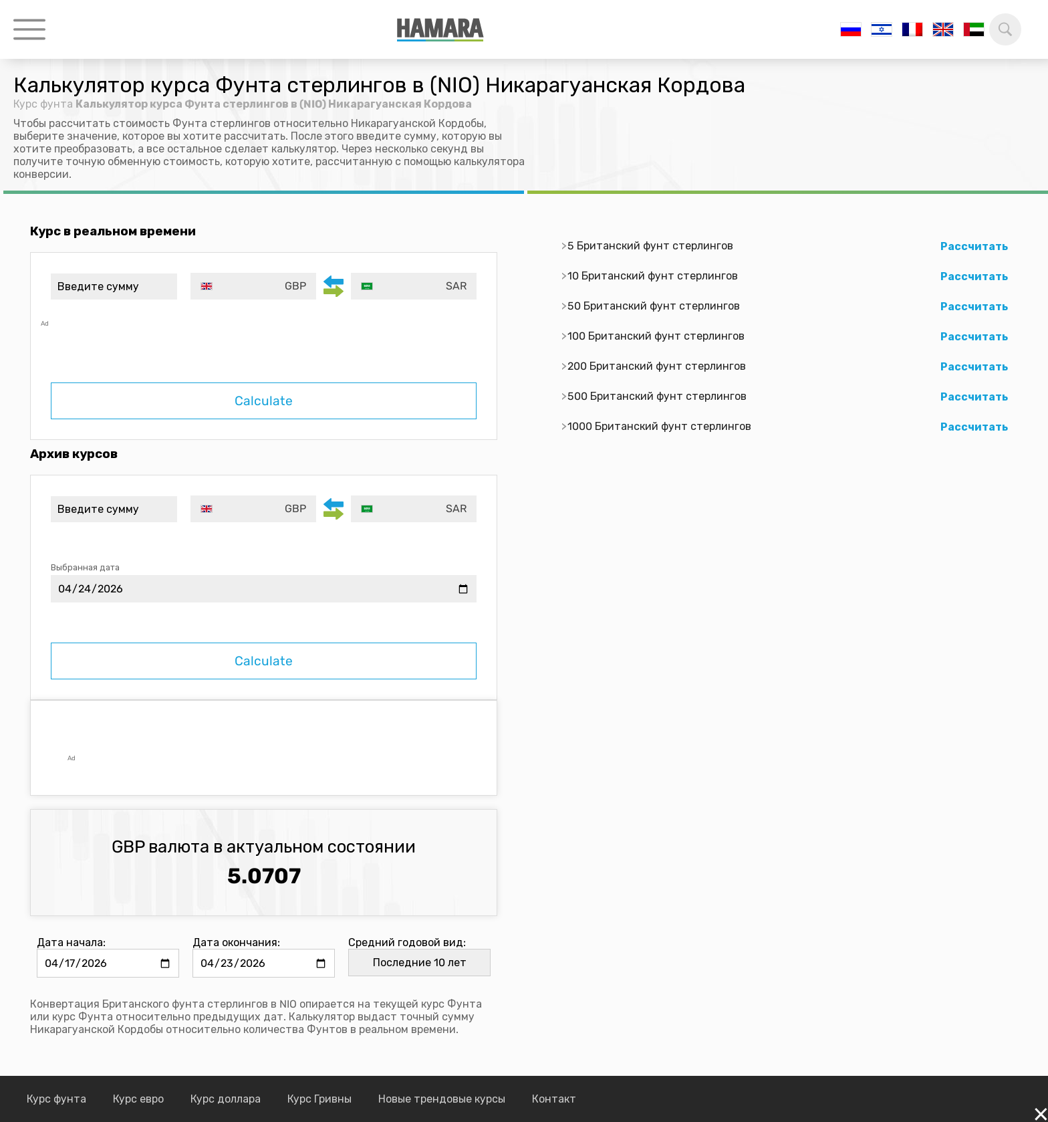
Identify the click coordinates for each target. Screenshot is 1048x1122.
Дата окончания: (236, 942)
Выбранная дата (85, 567)
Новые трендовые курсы (441, 1099)
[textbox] (253, 286)
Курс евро (138, 1099)
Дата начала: (71, 942)
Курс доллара (225, 1099)
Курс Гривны (319, 1099)
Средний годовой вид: (407, 942)
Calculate (264, 401)
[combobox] (253, 286)
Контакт (554, 1099)
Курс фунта (43, 104)
